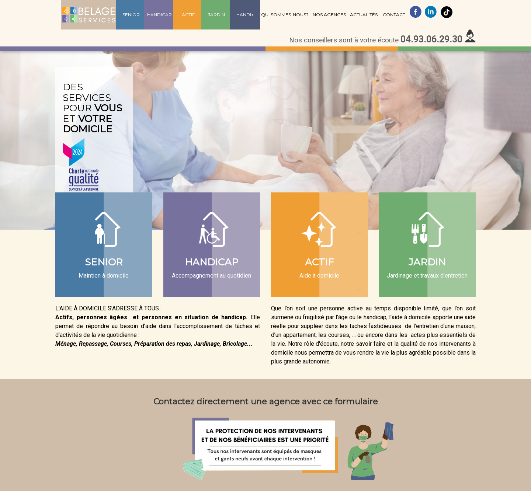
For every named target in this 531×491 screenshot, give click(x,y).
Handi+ (245, 14)
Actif (188, 14)
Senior (131, 14)
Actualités (364, 14)
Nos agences (329, 14)
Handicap (159, 14)
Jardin (216, 14)
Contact (394, 14)
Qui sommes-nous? (285, 14)
